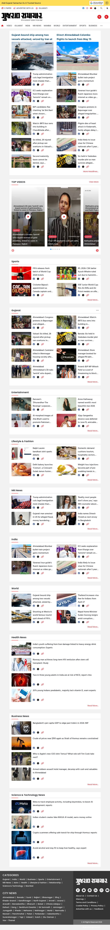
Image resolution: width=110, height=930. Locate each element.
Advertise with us (84, 909)
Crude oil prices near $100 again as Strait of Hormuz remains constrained (65, 738)
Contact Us (92, 895)
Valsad (29, 917)
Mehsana (27, 910)
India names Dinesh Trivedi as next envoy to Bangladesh (87, 517)
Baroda (20, 897)
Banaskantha (18, 904)
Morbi (49, 910)
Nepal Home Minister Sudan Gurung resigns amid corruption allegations (88, 615)
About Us (80, 895)
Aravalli (6, 904)
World (57, 25)
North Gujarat (39, 900)
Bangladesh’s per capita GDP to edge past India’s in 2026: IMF (60, 722)
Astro (16, 882)
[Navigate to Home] (2, 25)
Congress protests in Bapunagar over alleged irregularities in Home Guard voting (88, 110)
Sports (82, 25)
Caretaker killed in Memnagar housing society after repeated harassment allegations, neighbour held (43, 353)
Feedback (98, 909)
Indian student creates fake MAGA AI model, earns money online (62, 817)
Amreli (52, 900)
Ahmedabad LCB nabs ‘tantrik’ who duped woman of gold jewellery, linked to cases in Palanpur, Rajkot (43, 370)
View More (94, 182)
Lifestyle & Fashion (38, 882)
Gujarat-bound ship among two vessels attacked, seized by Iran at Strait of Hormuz (41, 599)
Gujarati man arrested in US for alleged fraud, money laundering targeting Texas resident (43, 517)
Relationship (55, 882)
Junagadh (7, 910)
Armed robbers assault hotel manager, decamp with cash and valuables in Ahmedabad (65, 771)
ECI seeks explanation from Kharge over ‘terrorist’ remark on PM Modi (42, 94)
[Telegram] (90, 890)
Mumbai (47, 25)
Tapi (21, 917)
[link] (42, 84)
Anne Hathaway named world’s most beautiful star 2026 (87, 402)
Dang (13, 907)
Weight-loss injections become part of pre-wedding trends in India (88, 468)
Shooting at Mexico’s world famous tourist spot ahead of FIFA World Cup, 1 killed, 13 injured (42, 615)
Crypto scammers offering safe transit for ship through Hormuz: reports (65, 832)
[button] (24, 8)
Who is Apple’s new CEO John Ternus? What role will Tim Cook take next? (63, 755)
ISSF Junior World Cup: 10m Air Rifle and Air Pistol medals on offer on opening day (88, 288)
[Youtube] (91, 8)
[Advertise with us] (25, 8)
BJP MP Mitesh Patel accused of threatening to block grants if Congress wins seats (88, 370)
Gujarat (19, 25)
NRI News (37, 25)
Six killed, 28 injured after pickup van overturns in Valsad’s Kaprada (42, 143)
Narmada (59, 910)
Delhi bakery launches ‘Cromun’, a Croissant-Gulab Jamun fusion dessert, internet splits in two (43, 468)
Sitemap (80, 899)
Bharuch (31, 904)
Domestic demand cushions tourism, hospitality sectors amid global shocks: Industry (87, 451)
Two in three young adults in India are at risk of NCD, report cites (62, 674)
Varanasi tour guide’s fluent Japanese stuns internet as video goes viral (88, 94)
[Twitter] (95, 8)
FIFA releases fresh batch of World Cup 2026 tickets (42, 271)
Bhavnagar (47, 897)
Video (9, 25)
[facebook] (34, 84)
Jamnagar (58, 907)
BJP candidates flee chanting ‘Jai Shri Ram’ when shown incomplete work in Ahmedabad (43, 110)
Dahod (6, 907)
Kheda (18, 910)
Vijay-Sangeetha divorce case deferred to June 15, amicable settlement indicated (87, 419)
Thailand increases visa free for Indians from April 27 (88, 598)
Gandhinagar (24, 900)
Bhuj (57, 897)
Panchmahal (18, 913)
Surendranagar (10, 917)
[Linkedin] (96, 890)
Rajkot (37, 897)
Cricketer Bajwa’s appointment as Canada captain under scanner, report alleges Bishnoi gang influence (43, 288)
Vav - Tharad (9, 920)
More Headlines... (91, 171)
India (27, 25)
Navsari (6, 913)
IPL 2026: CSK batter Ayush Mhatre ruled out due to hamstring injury (87, 272)
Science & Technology (13, 886)
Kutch (38, 917)
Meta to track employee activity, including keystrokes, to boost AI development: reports (63, 803)
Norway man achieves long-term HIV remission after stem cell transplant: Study (61, 661)
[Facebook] (83, 8)
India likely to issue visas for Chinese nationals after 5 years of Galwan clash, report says (88, 143)
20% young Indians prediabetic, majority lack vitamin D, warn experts (64, 690)
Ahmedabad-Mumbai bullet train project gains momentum (87, 77)
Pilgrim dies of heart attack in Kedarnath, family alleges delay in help (88, 127)
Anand (60, 900)
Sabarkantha (53, 913)
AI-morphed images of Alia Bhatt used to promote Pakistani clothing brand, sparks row (43, 419)
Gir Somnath (44, 907)
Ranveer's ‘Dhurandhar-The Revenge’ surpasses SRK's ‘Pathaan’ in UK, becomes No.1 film (42, 403)
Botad (40, 904)
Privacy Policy (97, 905)
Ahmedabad (8, 897)
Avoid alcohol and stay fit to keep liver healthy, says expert (59, 847)
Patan (29, 913)
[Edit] (99, 17)
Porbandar (40, 913)
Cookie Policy (82, 905)
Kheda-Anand (9, 900)
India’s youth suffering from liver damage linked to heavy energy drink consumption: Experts (64, 645)
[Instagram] (87, 8)
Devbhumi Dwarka (27, 907)
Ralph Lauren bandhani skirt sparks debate (42, 451)
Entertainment (70, 25)
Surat (28, 897)
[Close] (106, 2)
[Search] (101, 8)
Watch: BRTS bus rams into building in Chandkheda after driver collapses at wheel (43, 127)
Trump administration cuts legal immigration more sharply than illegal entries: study (43, 77)
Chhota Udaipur (53, 904)
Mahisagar (40, 910)
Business (93, 25)
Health (24, 882)
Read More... (93, 300)
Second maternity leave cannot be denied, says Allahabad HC (41, 159)
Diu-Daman (48, 917)
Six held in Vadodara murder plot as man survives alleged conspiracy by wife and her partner (87, 159)
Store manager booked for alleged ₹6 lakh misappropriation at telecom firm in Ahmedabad (87, 353)
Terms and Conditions (86, 902)
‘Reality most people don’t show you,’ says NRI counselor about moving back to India (87, 501)
